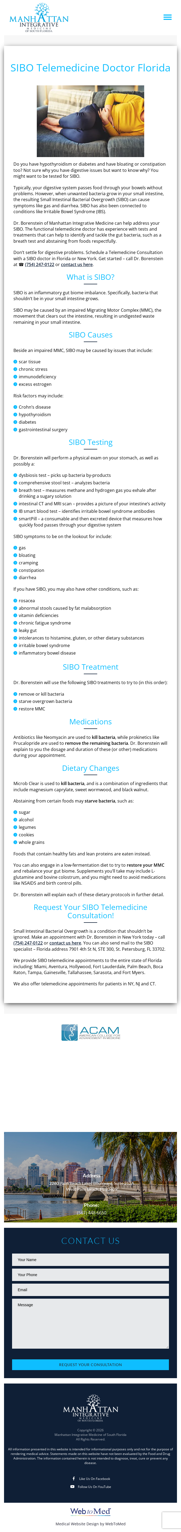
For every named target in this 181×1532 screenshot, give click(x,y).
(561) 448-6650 (91, 1213)
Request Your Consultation (90, 1364)
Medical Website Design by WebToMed (91, 1523)
